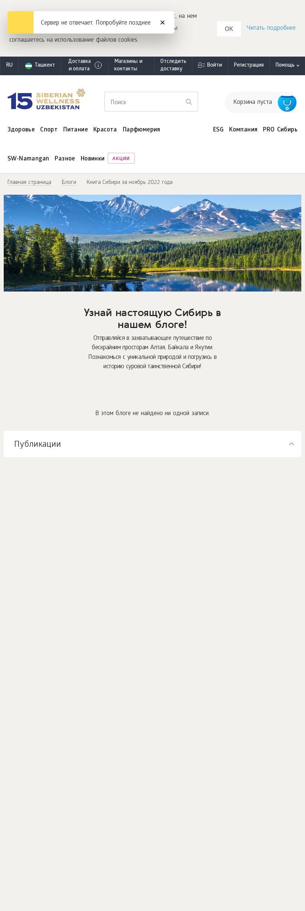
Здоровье (21, 130)
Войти (214, 66)
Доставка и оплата (85, 66)
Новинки (93, 159)
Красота (105, 130)
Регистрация (249, 66)
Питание (75, 130)
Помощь (285, 66)
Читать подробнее (271, 28)
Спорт (49, 130)
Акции (121, 159)
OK (229, 30)
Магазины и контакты (128, 66)
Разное (65, 159)
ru (9, 66)
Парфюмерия (141, 130)
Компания (243, 130)
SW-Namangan (28, 159)
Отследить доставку (173, 66)
